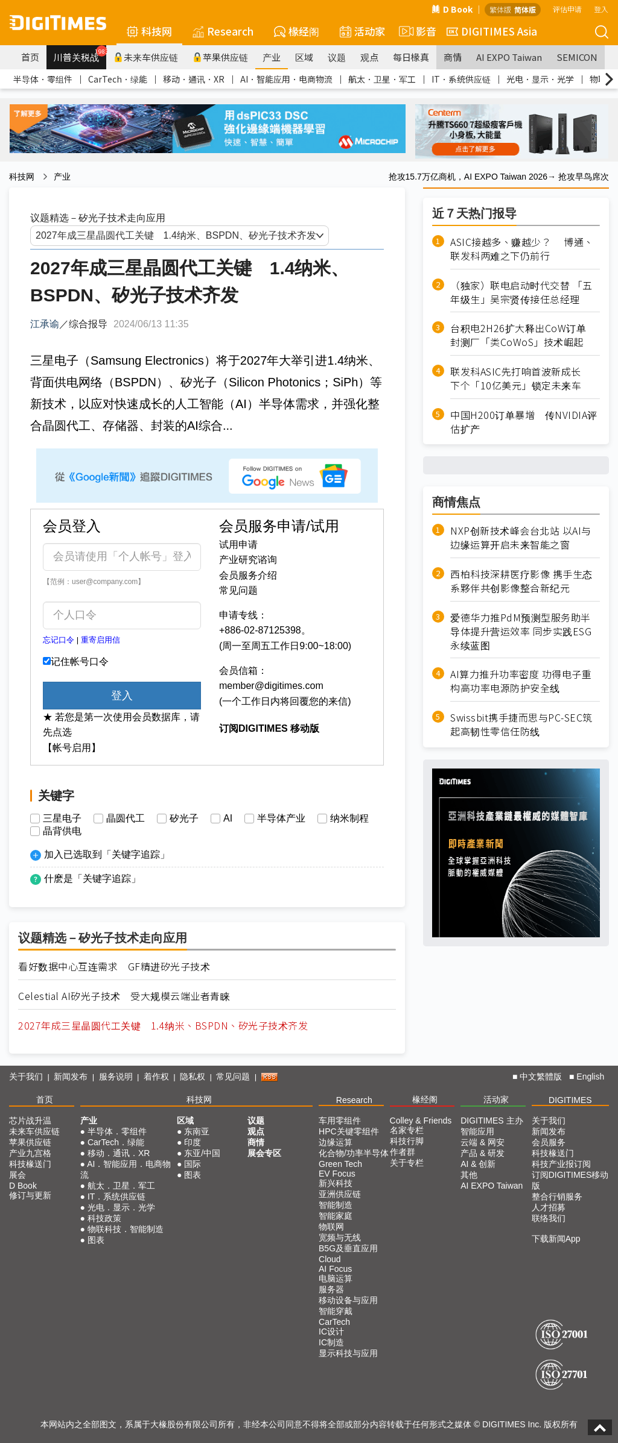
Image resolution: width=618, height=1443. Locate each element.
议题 (337, 57)
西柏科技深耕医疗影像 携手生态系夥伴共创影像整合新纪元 (521, 581)
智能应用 (477, 1131)
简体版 (525, 9)
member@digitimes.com (271, 686)
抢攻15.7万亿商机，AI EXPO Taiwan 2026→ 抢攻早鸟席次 (499, 176)
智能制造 (335, 1205)
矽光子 (184, 818)
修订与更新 (30, 1195)
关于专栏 (407, 1163)
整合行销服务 (557, 1196)
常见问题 (238, 590)
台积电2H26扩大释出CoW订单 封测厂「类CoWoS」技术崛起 (523, 335)
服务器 (331, 1289)
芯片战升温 (30, 1120)
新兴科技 (335, 1183)
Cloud (330, 1259)
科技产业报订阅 (561, 1164)
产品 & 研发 (482, 1153)
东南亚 (196, 1131)
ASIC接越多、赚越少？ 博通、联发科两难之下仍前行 (522, 249)
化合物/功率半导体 (354, 1153)
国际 (192, 1164)
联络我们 (548, 1218)
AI (227, 818)
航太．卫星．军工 (382, 79)
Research (223, 31)
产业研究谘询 (248, 560)
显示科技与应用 (348, 1353)
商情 (453, 57)
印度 (192, 1142)
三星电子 (62, 818)
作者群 (402, 1152)
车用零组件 (340, 1120)
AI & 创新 (477, 1164)
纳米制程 (349, 818)
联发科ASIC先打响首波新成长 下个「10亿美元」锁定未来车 (520, 378)
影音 (416, 31)
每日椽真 (411, 57)
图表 (96, 1240)
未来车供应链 (145, 57)
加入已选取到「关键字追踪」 (107, 854)
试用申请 (238, 544)
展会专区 (264, 1153)
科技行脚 (407, 1141)
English (590, 1076)
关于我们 (26, 1076)
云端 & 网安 (482, 1142)
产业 (272, 57)
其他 (468, 1175)
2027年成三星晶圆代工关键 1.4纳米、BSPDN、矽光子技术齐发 (163, 1026)
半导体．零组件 (42, 79)
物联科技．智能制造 (126, 1229)
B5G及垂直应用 (348, 1248)
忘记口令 (58, 639)
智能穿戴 (335, 1311)
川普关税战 (80, 54)
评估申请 (567, 9)
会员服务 (548, 1142)
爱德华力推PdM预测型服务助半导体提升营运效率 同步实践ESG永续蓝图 (520, 631)
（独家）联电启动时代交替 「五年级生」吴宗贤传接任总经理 (521, 292)
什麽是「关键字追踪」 (92, 878)
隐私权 (192, 1076)
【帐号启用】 (72, 748)
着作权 (156, 1076)
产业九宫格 (30, 1153)
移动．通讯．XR (194, 79)
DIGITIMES (570, 1100)
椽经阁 (296, 31)
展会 (17, 1175)
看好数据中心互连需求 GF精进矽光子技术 (114, 966)
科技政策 (104, 1218)
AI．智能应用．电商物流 (286, 79)
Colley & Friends (421, 1120)
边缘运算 (335, 1142)
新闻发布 (71, 1076)
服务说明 (116, 1076)
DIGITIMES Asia (492, 31)
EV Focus (337, 1173)
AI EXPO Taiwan (509, 57)
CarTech (334, 1322)
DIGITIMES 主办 (491, 1120)
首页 (30, 57)
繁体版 (500, 9)
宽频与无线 (340, 1237)
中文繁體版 (541, 1076)
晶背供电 (62, 831)
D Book (452, 9)
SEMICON (576, 57)
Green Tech (340, 1164)
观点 (369, 57)
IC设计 (331, 1331)
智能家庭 (335, 1216)
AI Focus (335, 1269)
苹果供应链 (220, 57)
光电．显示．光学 (540, 79)
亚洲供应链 (340, 1194)
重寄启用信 (100, 639)
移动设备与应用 (348, 1300)
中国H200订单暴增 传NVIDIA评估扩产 (523, 422)
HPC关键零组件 (349, 1131)
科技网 (149, 31)
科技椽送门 (30, 1164)
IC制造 (331, 1342)
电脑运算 (335, 1278)
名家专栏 (407, 1130)
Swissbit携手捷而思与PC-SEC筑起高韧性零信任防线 (521, 724)
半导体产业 (281, 818)
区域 (304, 57)
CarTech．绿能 (117, 79)
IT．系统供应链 (461, 79)
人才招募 (548, 1207)
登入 (601, 9)
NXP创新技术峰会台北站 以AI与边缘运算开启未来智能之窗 (520, 538)
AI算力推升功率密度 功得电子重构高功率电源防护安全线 (520, 681)
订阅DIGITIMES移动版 (570, 1180)
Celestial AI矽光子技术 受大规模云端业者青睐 (124, 996)
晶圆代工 (125, 818)
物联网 (331, 1226)
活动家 (362, 31)
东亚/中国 (202, 1153)
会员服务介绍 (248, 575)
